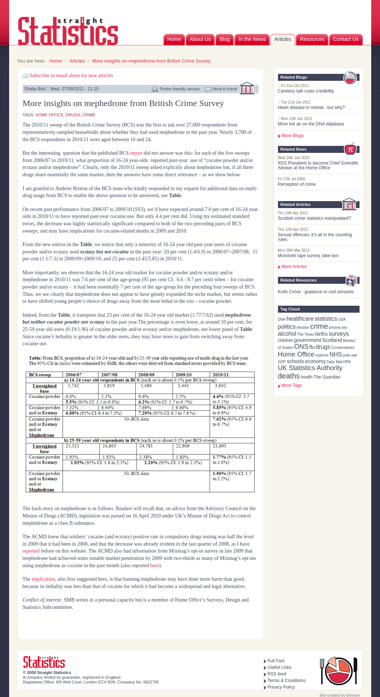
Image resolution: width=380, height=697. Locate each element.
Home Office (296, 354)
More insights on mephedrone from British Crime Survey (151, 61)
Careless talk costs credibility (306, 91)
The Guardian (326, 377)
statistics (326, 319)
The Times (306, 334)
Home (174, 39)
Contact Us (345, 39)
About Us (200, 39)
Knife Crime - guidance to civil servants (316, 291)
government (307, 340)
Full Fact (276, 660)
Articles (282, 39)
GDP (282, 362)
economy (315, 361)
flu (312, 347)
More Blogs (293, 135)
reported (31, 551)
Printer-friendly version (179, 89)
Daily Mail (334, 362)
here (154, 565)
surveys (339, 334)
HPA (347, 362)
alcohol (287, 334)
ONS (301, 346)
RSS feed (277, 674)
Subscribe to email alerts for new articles (71, 75)
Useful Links (279, 667)
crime (319, 326)
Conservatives (342, 348)
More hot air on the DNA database (311, 124)
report (136, 153)
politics (287, 327)
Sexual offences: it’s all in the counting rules (315, 237)
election (303, 327)
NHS (336, 354)
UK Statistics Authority (310, 368)
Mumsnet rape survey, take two (308, 255)
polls (346, 355)
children (285, 340)
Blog (224, 39)
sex (344, 327)
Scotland (332, 340)
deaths (289, 376)
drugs (323, 347)
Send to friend (224, 89)
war (354, 355)
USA (342, 319)
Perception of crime (297, 184)
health (307, 377)
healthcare (300, 319)
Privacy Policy (281, 687)
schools (295, 361)
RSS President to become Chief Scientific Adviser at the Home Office (318, 165)
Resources (312, 39)
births (321, 334)
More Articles (294, 266)
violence (322, 355)
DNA (282, 319)
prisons (335, 327)
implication (43, 579)
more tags (292, 385)
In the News (252, 39)
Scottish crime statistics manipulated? (314, 218)
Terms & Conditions (287, 680)
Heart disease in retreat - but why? (311, 107)
